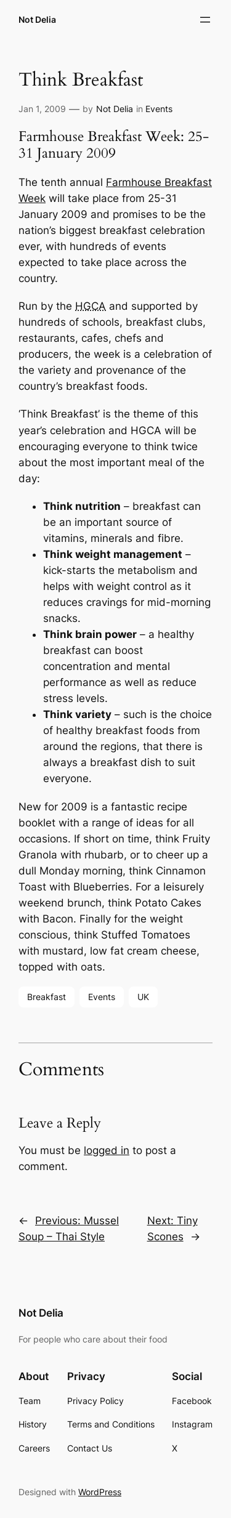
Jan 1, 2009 (42, 108)
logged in (106, 1150)
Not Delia (37, 19)
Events (158, 108)
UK (143, 996)
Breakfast (46, 996)
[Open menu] (205, 19)
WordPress (99, 1492)
